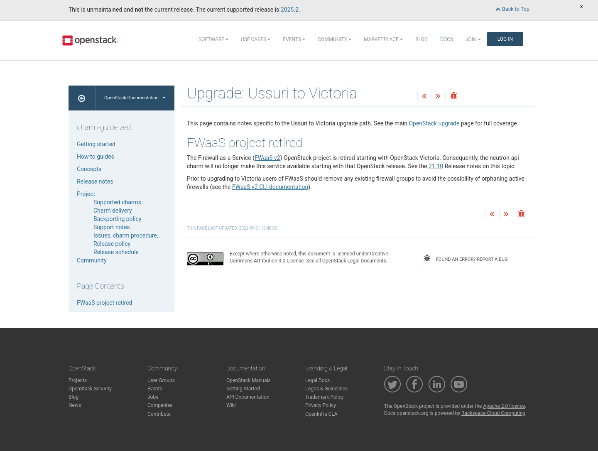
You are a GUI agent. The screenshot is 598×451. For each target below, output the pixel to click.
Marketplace (383, 39)
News (75, 405)
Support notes (111, 227)
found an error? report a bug (465, 258)
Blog (421, 39)
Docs (446, 39)
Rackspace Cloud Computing (493, 413)
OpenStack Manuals (248, 380)
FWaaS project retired (104, 302)
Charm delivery (112, 210)
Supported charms (117, 202)
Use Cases (255, 39)
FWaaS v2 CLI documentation (270, 187)
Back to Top (512, 9)
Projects (78, 380)
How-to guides (95, 156)
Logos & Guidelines (326, 389)
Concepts (89, 169)
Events (294, 39)
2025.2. (290, 9)
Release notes (95, 181)
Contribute (159, 414)
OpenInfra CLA (321, 414)
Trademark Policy (324, 397)
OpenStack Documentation (134, 97)
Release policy (111, 243)
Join (473, 39)
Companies (160, 405)
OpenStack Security (90, 389)
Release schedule (116, 252)
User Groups (161, 380)
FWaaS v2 (267, 157)
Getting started (96, 144)
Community (334, 39)
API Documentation (248, 397)
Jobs (152, 397)
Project (86, 194)
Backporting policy (117, 219)
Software (213, 39)
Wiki (231, 405)
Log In (505, 39)
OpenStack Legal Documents (354, 261)
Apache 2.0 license (504, 406)
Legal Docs (317, 380)
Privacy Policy (320, 405)
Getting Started (243, 389)
